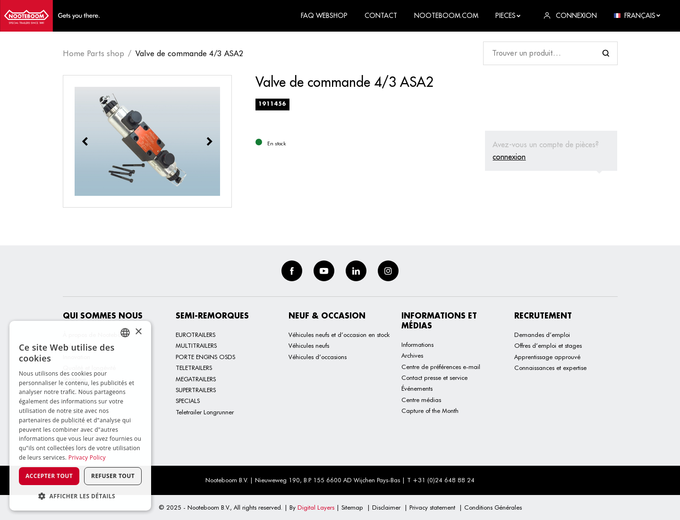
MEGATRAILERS (196, 379)
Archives (412, 355)
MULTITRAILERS (196, 345)
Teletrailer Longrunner (205, 412)
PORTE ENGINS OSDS (205, 357)
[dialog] (80, 416)
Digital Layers (316, 507)
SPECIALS (188, 400)
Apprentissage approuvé (547, 357)
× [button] (138, 331)
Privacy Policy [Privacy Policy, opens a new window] (87, 457)
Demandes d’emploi (542, 334)
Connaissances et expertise (550, 367)
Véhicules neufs (309, 345)
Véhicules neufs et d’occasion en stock (339, 334)
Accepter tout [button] (49, 476)
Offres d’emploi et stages (548, 345)
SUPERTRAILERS (196, 390)
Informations (417, 344)
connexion (509, 156)
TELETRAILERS (194, 367)
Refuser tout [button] (113, 476)
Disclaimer (386, 507)
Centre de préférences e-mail (440, 366)
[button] (80, 496)
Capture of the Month (430, 410)
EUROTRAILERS (195, 334)
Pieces (508, 15)
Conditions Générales (493, 507)
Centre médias (421, 399)
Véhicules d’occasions (318, 357)
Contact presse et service (434, 377)
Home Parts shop (93, 53)
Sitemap (352, 507)
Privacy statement (432, 507)
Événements (417, 388)
